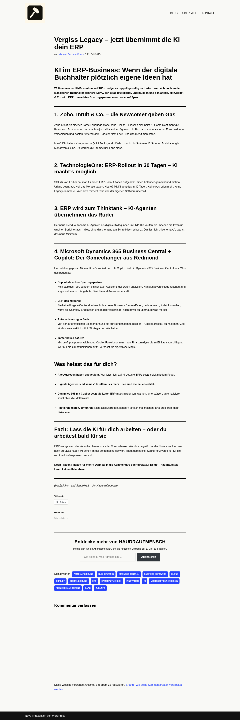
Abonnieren (148, 556)
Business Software (155, 574)
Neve (28, 715)
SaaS (87, 588)
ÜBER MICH (189, 13)
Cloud (174, 574)
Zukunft (100, 588)
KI (145, 581)
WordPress (58, 715)
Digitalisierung (78, 581)
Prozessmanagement (68, 588)
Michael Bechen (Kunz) (71, 54)
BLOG (174, 13)
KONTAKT (208, 13)
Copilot (60, 581)
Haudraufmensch (112, 581)
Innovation (132, 581)
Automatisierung (83, 574)
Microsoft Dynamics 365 (164, 581)
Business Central (129, 574)
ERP (94, 581)
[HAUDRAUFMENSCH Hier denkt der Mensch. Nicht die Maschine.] (35, 13)
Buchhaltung (106, 574)
